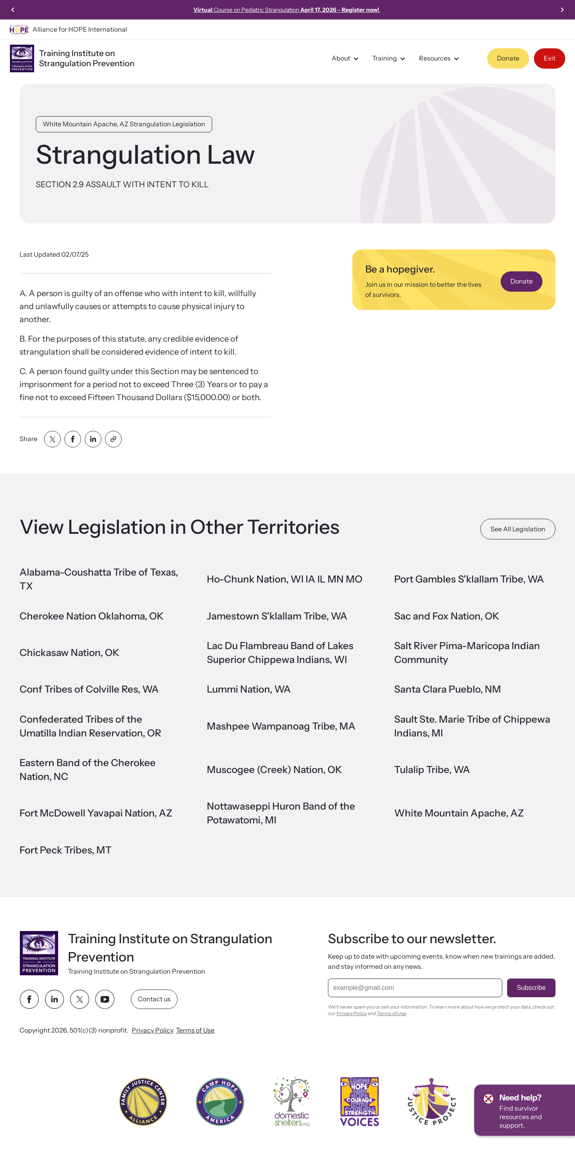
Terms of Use (195, 1030)
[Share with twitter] (52, 439)
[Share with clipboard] (113, 439)
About (346, 58)
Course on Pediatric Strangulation (286, 9)
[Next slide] (562, 10)
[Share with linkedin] (93, 439)
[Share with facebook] (72, 439)
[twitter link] (79, 999)
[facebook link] (29, 999)
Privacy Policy (153, 1030)
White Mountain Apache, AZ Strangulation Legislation (124, 124)
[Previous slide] (13, 10)
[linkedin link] (54, 999)
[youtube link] (105, 999)
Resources (440, 58)
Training (390, 58)
